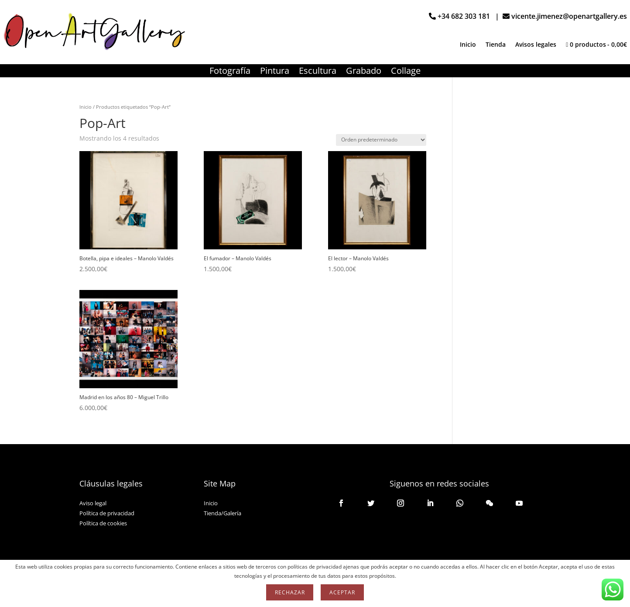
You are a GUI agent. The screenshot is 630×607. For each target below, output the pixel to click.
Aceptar (342, 592)
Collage (406, 72)
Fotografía (229, 72)
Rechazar (290, 592)
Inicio (468, 44)
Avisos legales (535, 44)
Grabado (363, 72)
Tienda (496, 44)
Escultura (317, 72)
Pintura (274, 72)
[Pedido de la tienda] (381, 140)
